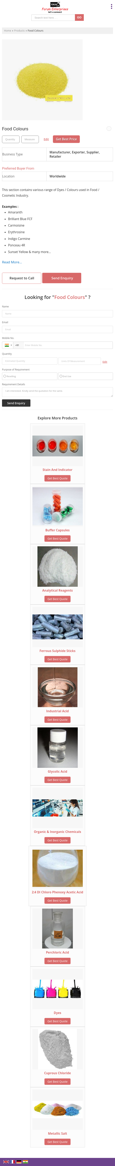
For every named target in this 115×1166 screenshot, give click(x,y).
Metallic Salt (57, 1133)
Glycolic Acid (57, 771)
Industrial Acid (57, 711)
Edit (46, 139)
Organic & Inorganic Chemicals (57, 832)
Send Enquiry (62, 278)
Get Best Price (66, 139)
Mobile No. (8, 338)
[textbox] (30, 139)
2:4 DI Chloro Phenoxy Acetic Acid (57, 892)
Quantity (7, 354)
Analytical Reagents (57, 590)
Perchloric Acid (57, 952)
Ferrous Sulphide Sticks (57, 651)
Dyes (57, 1013)
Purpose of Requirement (16, 369)
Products (19, 30)
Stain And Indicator (58, 470)
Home (7, 30)
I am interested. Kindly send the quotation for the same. (57, 392)
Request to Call (21, 278)
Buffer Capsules (57, 530)
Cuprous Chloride (57, 1073)
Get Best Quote (58, 478)
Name (5, 306)
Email (5, 322)
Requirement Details (13, 384)
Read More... (12, 262)
